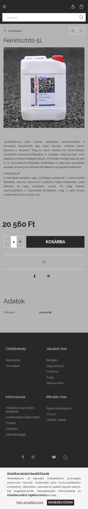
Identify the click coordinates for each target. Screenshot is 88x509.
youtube (54, 457)
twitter (44, 457)
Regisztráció (55, 366)
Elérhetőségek (16, 434)
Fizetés (11, 423)
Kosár (50, 377)
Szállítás (12, 428)
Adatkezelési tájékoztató (22, 417)
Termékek (13, 366)
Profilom (52, 371)
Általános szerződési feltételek (20, 409)
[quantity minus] (7, 241)
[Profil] (73, 6)
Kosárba (55, 241)
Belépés (52, 360)
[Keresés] (44, 17)
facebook (23, 457)
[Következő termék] (80, 30)
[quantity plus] (20, 241)
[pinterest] (48, 276)
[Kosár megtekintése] (81, 6)
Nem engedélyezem (29, 502)
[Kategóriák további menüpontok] (4, 6)
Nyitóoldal (13, 360)
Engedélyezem (60, 502)
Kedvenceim (55, 383)
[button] (44, 261)
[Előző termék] (72, 30)
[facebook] (34, 276)
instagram (33, 457)
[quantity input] (14, 241)
